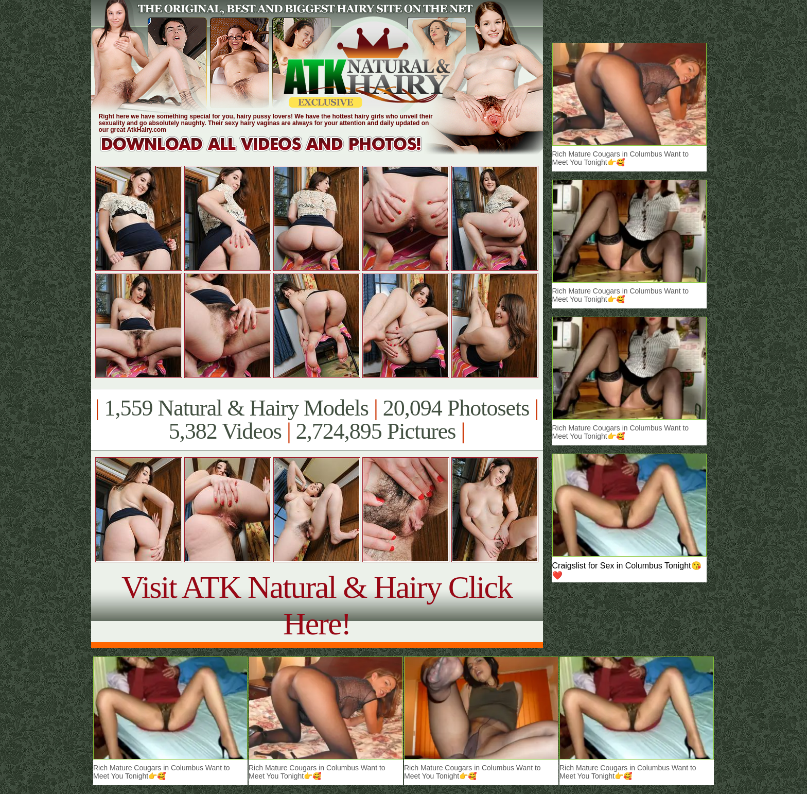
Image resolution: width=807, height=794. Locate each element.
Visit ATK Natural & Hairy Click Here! (316, 605)
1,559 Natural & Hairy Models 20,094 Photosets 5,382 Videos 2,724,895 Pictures (316, 419)
